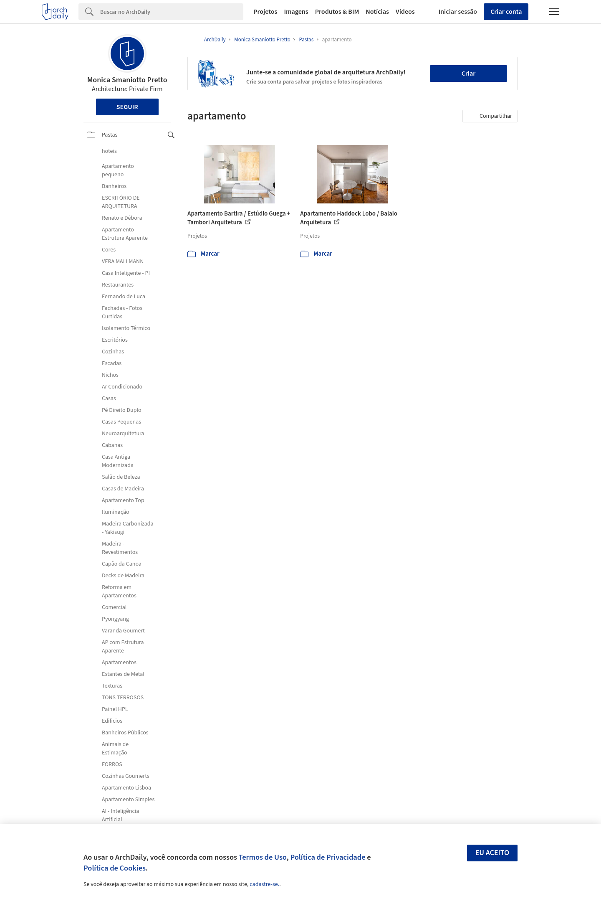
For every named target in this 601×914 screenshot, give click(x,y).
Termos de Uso (263, 857)
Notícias (377, 11)
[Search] (171, 11)
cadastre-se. (264, 884)
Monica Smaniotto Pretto (127, 80)
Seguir (127, 107)
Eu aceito (492, 853)
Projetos (265, 11)
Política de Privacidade (327, 857)
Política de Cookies (114, 868)
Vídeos (405, 11)
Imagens (296, 11)
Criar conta (506, 11)
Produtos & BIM (337, 11)
